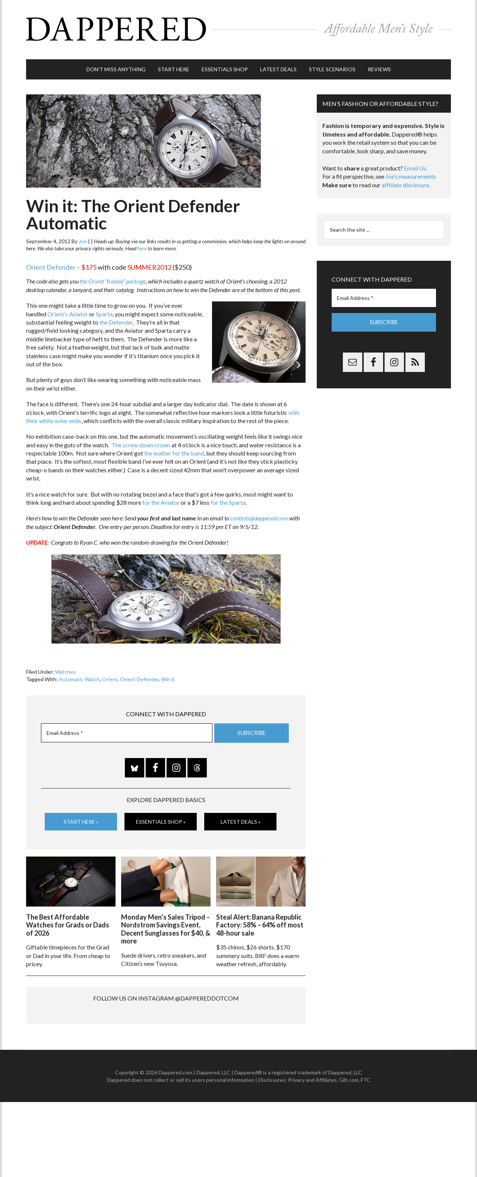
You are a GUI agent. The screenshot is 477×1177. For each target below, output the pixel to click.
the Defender (116, 318)
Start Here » (81, 818)
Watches (65, 668)
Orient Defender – (53, 264)
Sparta (104, 310)
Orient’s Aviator (67, 310)
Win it (168, 675)
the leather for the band (174, 449)
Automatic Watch (79, 675)
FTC (365, 1155)
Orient (110, 675)
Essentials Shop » (161, 818)
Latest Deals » (240, 818)
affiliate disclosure (405, 181)
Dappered (238, 28)
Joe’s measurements (410, 172)
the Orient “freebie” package (113, 277)
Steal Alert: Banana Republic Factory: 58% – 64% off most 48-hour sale (259, 920)
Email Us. (415, 164)
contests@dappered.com (259, 514)
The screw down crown (140, 441)
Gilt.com (348, 1155)
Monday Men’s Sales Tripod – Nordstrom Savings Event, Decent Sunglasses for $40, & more (165, 924)
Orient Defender (139, 675)
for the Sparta (228, 499)
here (142, 245)
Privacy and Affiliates (312, 1155)
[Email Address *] (126, 729)
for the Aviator (161, 499)
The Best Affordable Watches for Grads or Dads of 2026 (67, 920)
